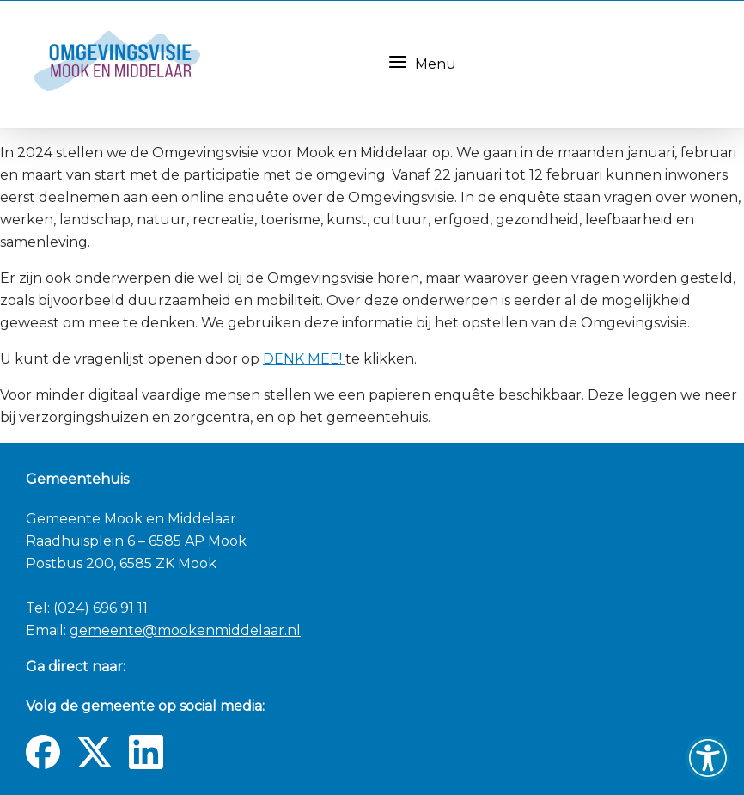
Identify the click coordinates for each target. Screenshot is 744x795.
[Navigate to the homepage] (194, 64)
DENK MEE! (304, 359)
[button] (708, 758)
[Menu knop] (397, 61)
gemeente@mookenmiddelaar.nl (185, 630)
